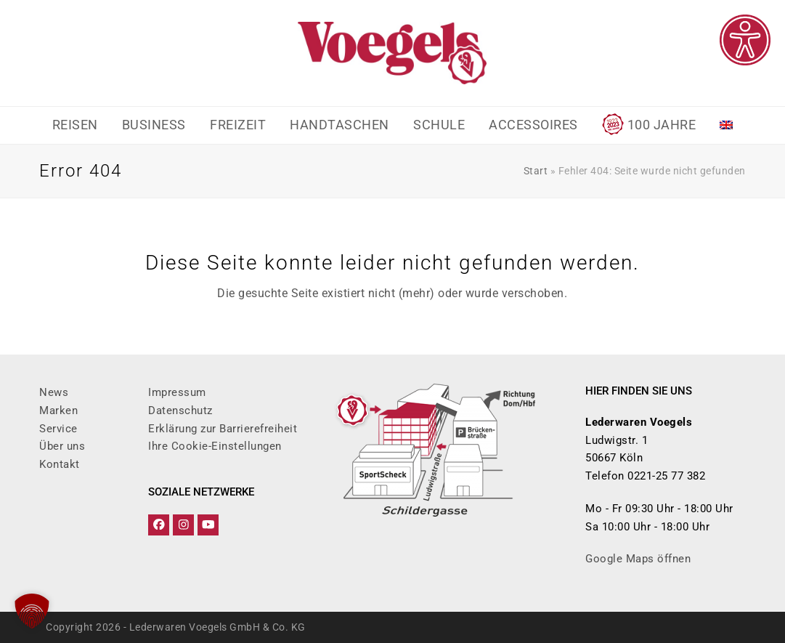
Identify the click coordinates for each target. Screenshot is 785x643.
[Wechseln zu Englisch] (726, 126)
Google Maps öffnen (638, 558)
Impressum (177, 392)
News (53, 392)
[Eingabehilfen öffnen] (745, 40)
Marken (58, 410)
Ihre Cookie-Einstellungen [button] (215, 446)
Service (58, 428)
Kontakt (59, 464)
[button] (32, 611)
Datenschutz (180, 410)
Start (536, 171)
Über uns (62, 446)
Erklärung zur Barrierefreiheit (222, 428)
